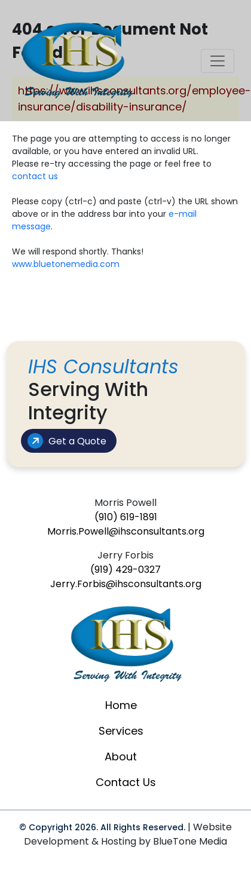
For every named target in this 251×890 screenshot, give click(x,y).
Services (121, 730)
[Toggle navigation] (217, 61)
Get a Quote (65, 441)
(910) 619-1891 (125, 517)
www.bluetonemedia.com (66, 264)
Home (121, 705)
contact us (35, 176)
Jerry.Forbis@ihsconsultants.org (125, 584)
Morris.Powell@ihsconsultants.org (125, 531)
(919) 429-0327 (125, 569)
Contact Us (126, 782)
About (121, 756)
